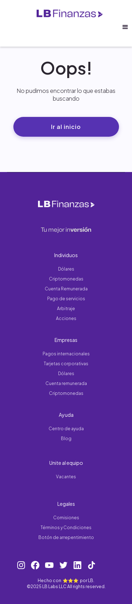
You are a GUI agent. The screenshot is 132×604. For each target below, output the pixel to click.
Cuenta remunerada (66, 383)
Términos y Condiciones (66, 527)
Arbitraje (66, 308)
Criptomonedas (66, 279)
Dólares (66, 269)
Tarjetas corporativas (66, 363)
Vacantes (66, 476)
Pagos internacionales (66, 353)
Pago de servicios (66, 298)
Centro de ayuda (66, 428)
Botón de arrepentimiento (66, 537)
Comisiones (66, 517)
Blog (66, 438)
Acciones (66, 318)
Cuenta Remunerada (66, 288)
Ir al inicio (66, 126)
